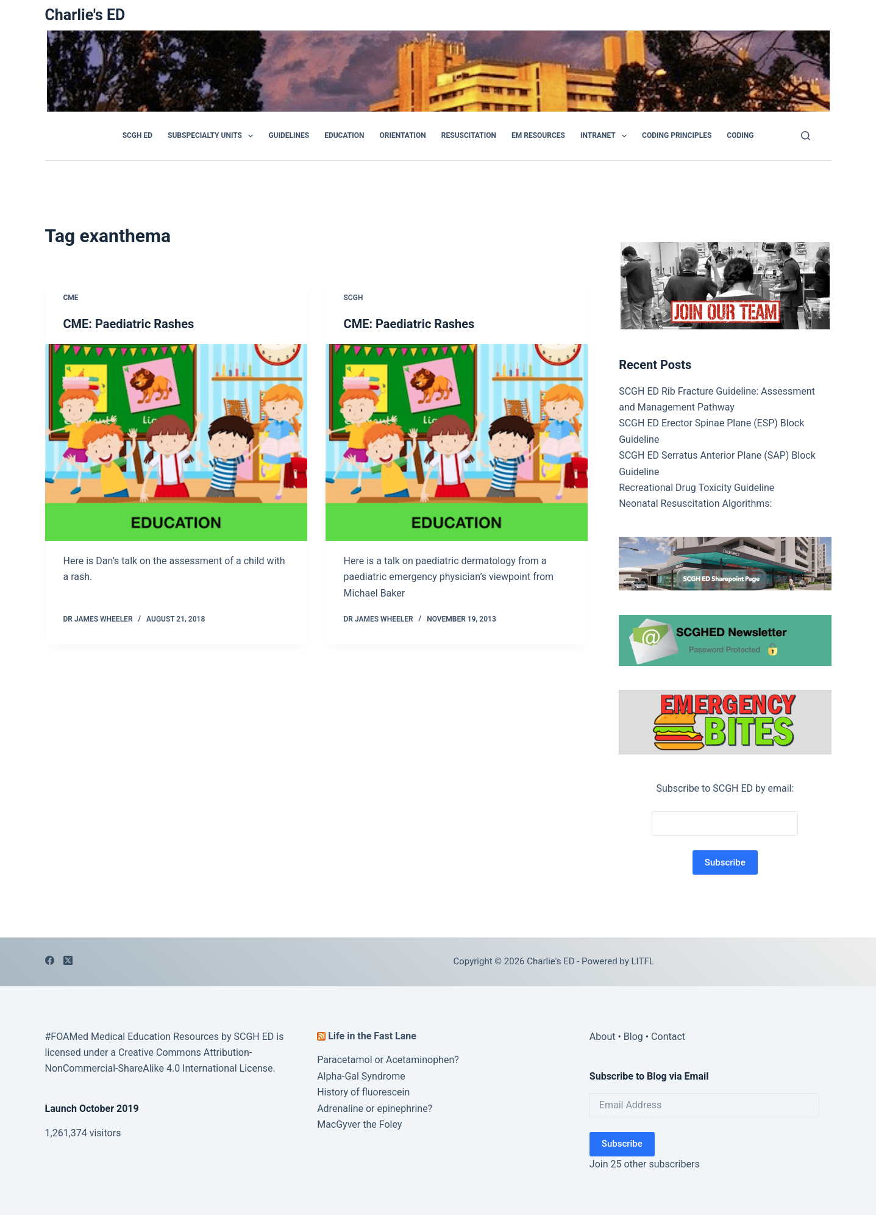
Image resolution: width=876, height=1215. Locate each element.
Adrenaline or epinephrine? (374, 1108)
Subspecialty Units (213, 136)
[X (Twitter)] (68, 960)
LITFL (643, 961)
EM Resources (538, 135)
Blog (633, 1036)
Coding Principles (676, 135)
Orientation (402, 135)
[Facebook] (49, 960)
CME (71, 297)
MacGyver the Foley (359, 1124)
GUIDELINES (288, 135)
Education (344, 135)
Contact (668, 1036)
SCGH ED (137, 135)
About (602, 1036)
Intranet (606, 136)
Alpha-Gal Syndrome (361, 1076)
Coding (740, 135)
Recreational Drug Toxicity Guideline (696, 487)
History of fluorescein (363, 1092)
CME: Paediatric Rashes (128, 324)
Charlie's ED (85, 15)
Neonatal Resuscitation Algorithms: (695, 503)
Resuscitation (468, 135)
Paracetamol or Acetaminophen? (388, 1060)
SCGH (353, 297)
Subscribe (622, 1143)
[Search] (805, 135)
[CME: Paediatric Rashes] (176, 442)
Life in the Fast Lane (372, 1036)
